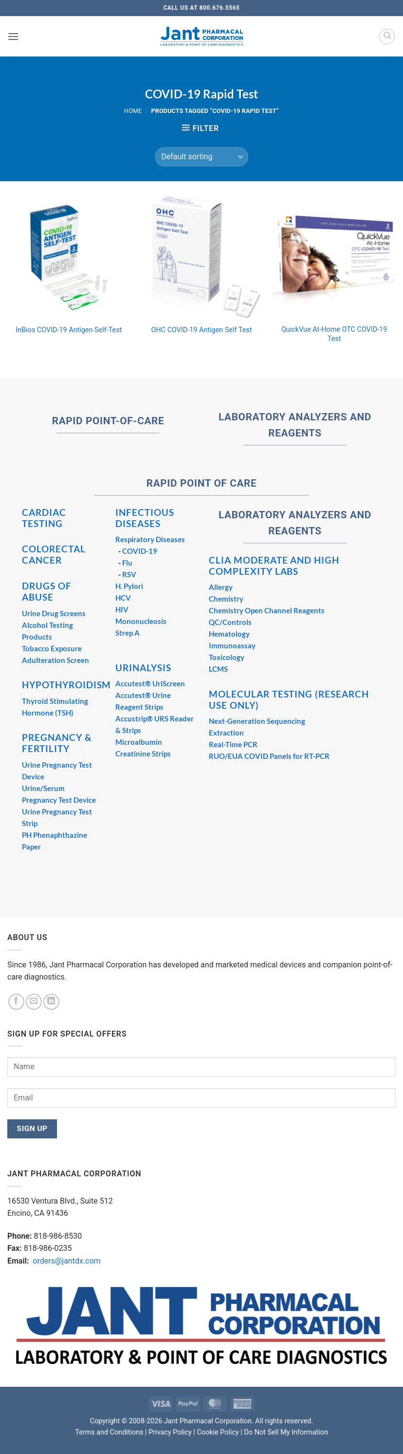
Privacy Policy (170, 1432)
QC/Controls (230, 622)
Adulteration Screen (55, 660)
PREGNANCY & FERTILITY (57, 743)
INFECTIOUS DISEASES (144, 518)
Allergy (221, 587)
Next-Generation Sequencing (257, 721)
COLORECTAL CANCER (54, 554)
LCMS (218, 668)
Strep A (127, 632)
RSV (129, 574)
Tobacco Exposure (52, 648)
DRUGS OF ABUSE (47, 591)
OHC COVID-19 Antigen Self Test (201, 330)
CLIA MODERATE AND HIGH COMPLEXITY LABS (274, 565)
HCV (123, 597)
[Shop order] (201, 157)
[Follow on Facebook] (16, 1002)
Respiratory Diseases (150, 539)
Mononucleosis (140, 621)
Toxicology (226, 657)
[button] (13, 36)
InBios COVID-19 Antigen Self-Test (69, 330)
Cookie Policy (217, 1432)
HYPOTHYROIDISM (66, 684)
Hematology (229, 633)
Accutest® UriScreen (150, 683)
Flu (127, 562)
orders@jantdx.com (65, 1260)
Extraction (226, 732)
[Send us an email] (34, 1002)
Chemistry (226, 598)
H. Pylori (129, 586)
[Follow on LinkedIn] (51, 1002)
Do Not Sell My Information (286, 1432)
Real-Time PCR (233, 744)
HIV (121, 609)
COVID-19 (139, 551)
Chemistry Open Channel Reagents (267, 610)
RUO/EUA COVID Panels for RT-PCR (269, 756)
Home (133, 110)
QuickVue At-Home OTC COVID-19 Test (334, 334)
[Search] (387, 36)
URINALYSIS (143, 667)
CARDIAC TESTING (44, 518)
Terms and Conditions (109, 1432)
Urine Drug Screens (54, 613)
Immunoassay (232, 645)
